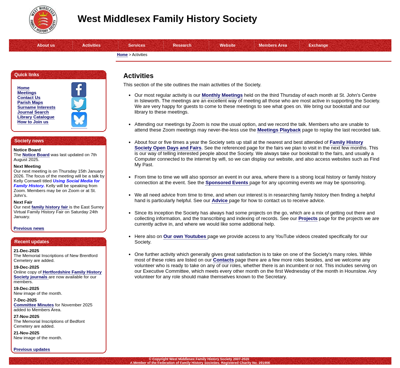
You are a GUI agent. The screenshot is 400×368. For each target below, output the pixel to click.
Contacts (223, 260)
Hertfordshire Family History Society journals (58, 274)
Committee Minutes (34, 304)
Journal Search (33, 111)
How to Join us (33, 121)
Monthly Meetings (222, 95)
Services (136, 45)
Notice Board (36, 154)
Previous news (29, 228)
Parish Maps (30, 102)
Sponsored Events (227, 182)
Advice (220, 200)
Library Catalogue (36, 116)
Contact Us (29, 97)
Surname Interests (37, 107)
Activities (91, 45)
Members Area (273, 45)
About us (46, 45)
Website (227, 45)
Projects (307, 218)
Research (182, 45)
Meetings (27, 92)
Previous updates (32, 349)
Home (122, 55)
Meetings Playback (279, 130)
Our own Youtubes (186, 236)
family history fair (50, 206)
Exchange (318, 45)
